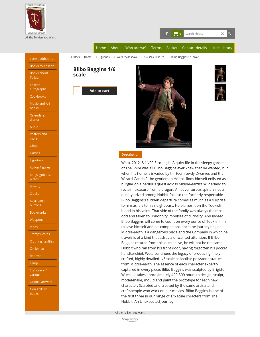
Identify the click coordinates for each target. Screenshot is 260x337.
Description (131, 154)
